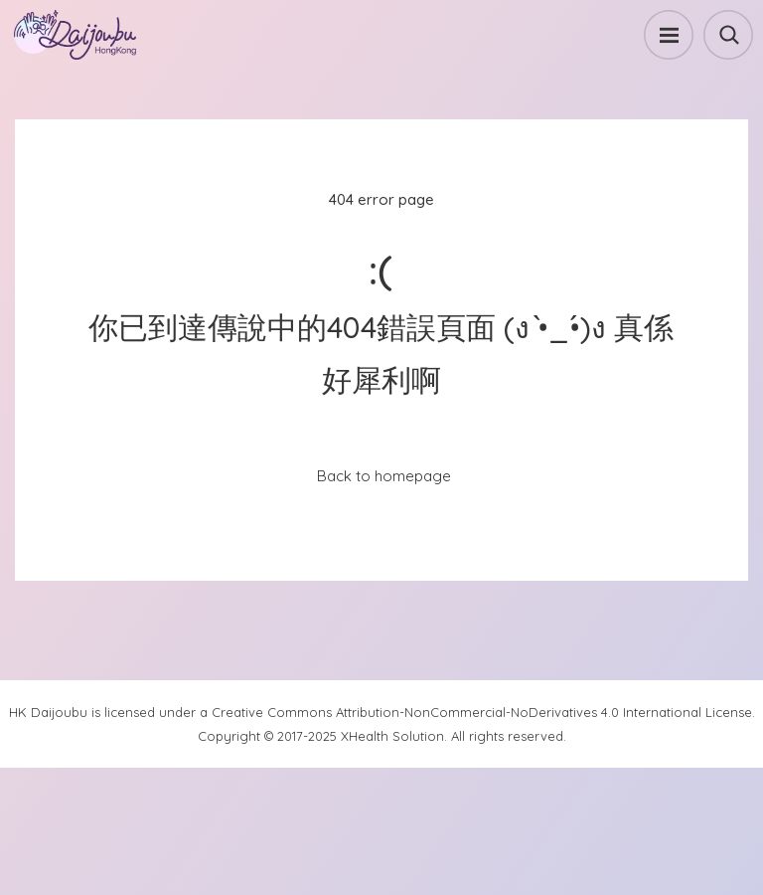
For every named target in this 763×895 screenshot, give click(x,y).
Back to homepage (384, 475)
